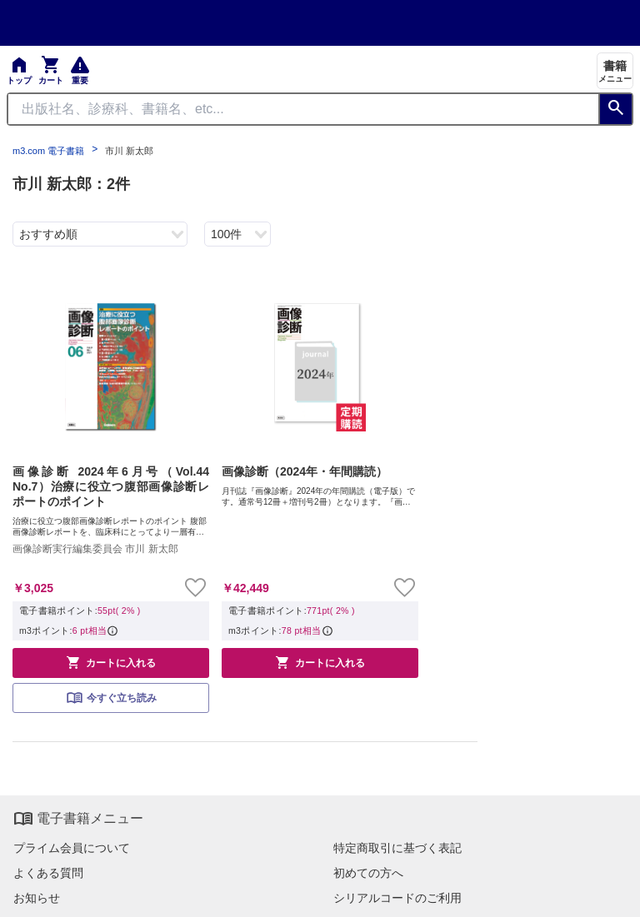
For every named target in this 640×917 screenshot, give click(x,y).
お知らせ (36, 898)
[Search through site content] (303, 109)
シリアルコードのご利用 (397, 898)
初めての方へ (368, 873)
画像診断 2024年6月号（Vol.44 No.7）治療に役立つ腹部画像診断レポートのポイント (110, 486)
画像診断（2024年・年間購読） (305, 471)
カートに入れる (111, 662)
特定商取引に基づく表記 (397, 848)
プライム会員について (71, 848)
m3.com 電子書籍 (48, 151)
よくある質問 (48, 873)
